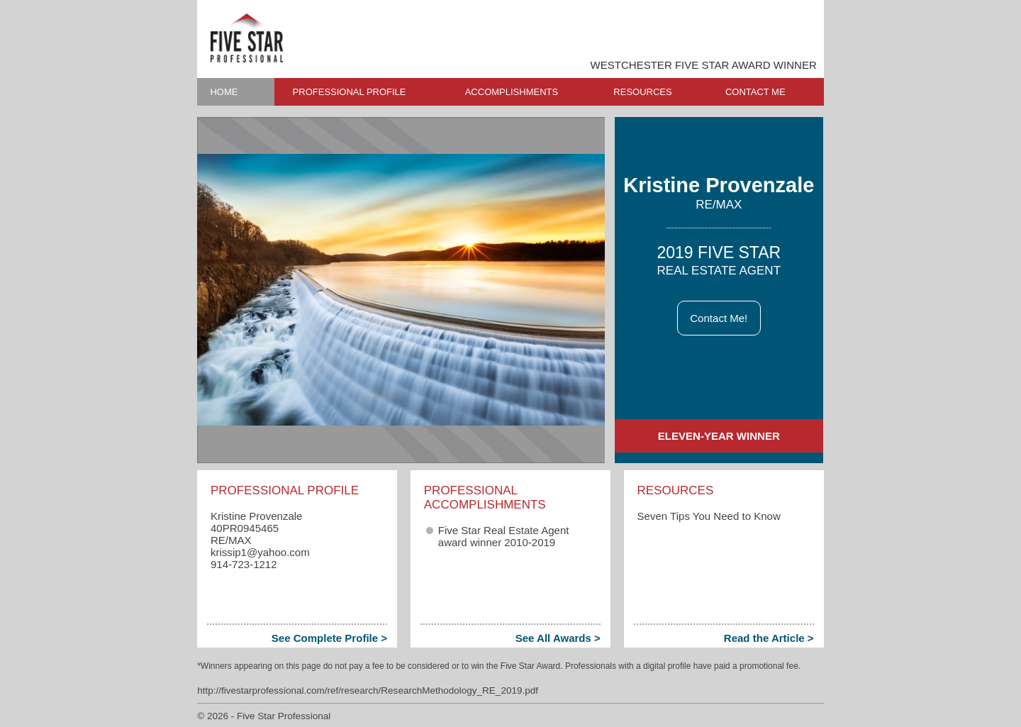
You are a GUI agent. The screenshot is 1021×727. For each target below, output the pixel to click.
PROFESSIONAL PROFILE (349, 92)
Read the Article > (769, 638)
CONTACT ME (755, 92)
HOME (224, 92)
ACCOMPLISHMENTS (511, 92)
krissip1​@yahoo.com (260, 552)
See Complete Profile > (329, 638)
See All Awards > (558, 638)
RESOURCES (642, 92)
